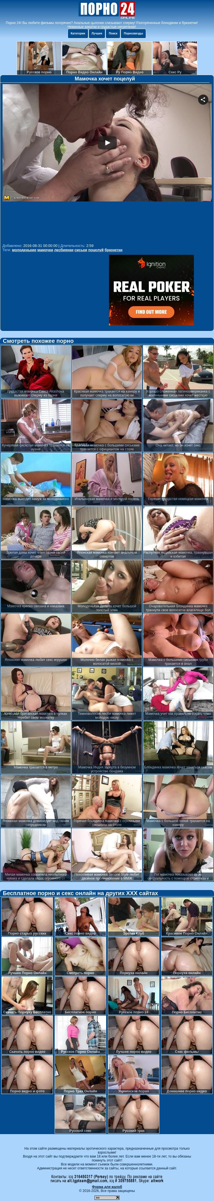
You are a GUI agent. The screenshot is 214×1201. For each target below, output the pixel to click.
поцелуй (96, 250)
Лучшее (97, 33)
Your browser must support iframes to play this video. (107, 163)
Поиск (113, 33)
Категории (78, 33)
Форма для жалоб (107, 1187)
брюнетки (114, 250)
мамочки (45, 250)
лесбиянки (63, 250)
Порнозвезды (133, 33)
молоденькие (24, 250)
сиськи (80, 250)
